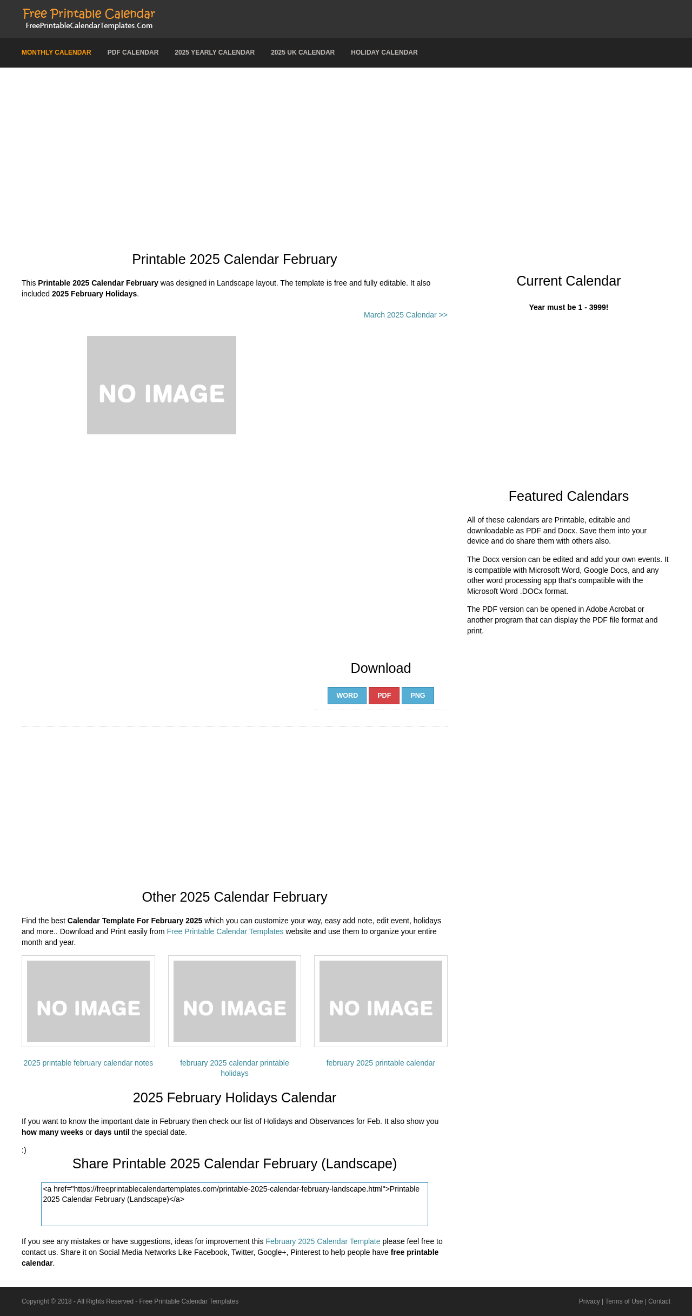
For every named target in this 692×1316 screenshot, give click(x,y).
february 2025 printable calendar (381, 1063)
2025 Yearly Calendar (215, 52)
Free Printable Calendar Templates (225, 931)
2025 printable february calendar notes (89, 1063)
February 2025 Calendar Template (322, 1241)
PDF (384, 695)
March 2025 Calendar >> (406, 314)
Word (347, 695)
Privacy (589, 1301)
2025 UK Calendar (303, 52)
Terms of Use (624, 1301)
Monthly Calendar (56, 52)
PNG (417, 695)
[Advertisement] (346, 154)
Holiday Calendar (384, 52)
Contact (659, 1301)
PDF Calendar (133, 52)
